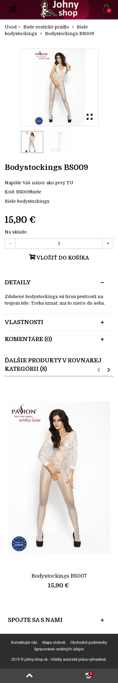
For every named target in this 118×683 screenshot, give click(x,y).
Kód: (10, 191)
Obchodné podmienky (88, 642)
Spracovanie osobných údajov (59, 649)
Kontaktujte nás (24, 642)
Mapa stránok (53, 642)
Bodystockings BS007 (59, 576)
